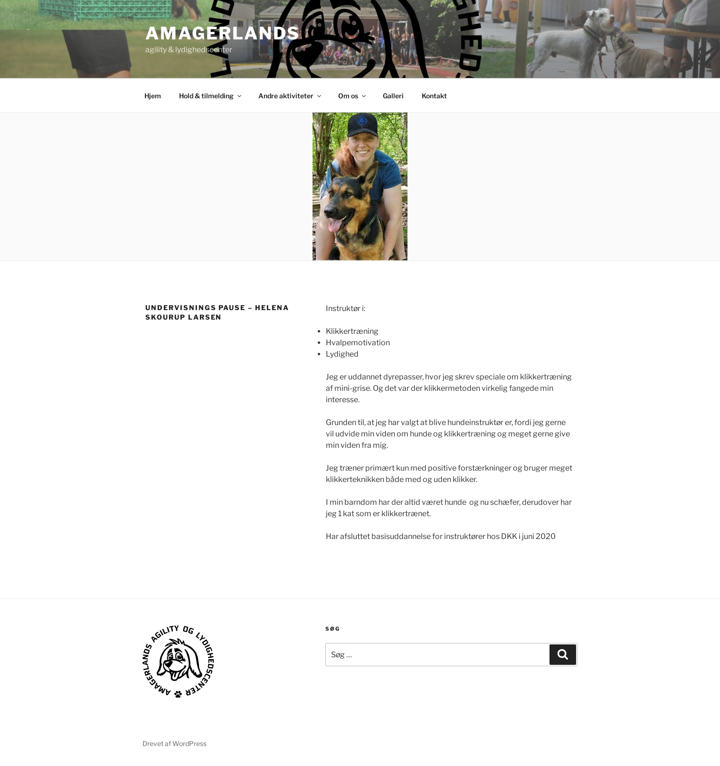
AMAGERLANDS (222, 33)
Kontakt (434, 96)
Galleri (393, 96)
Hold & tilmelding (211, 96)
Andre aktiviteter (290, 96)
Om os (352, 96)
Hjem (152, 96)
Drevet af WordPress (174, 743)
